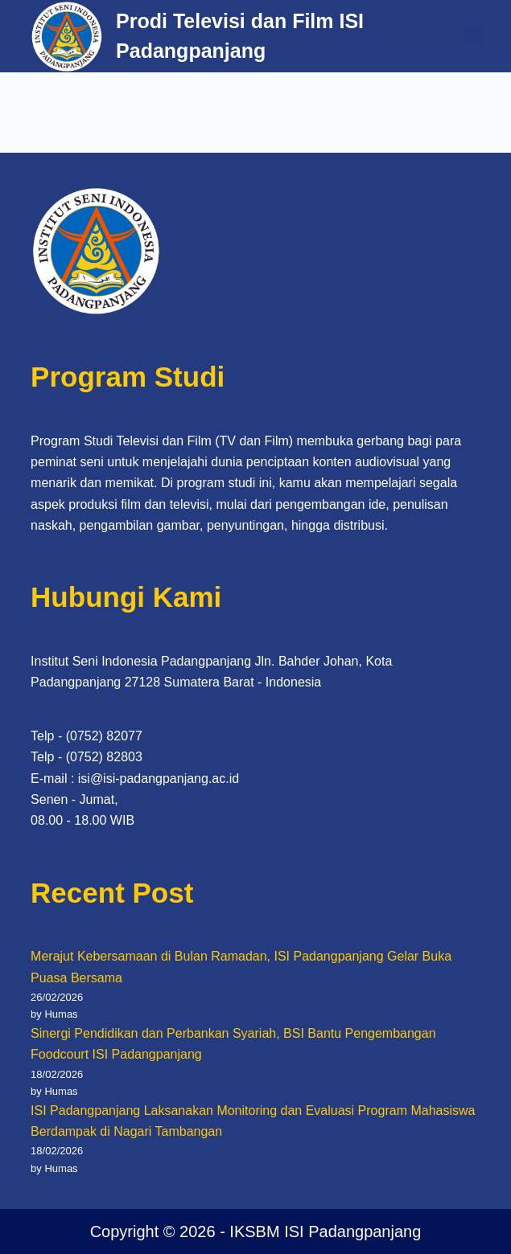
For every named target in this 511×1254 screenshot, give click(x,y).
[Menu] (473, 36)
